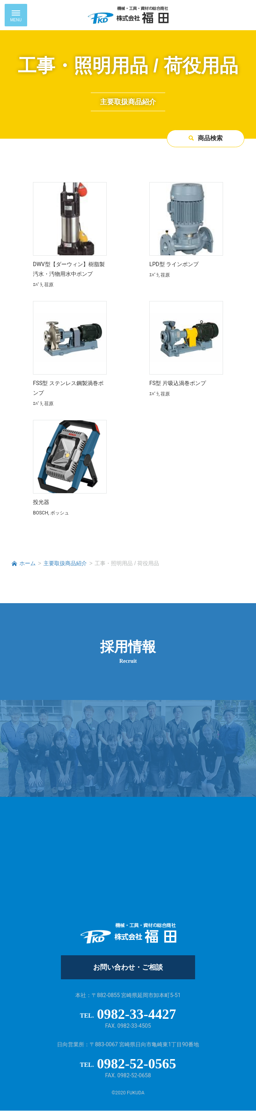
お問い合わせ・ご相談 (128, 968)
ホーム (27, 564)
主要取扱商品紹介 (65, 564)
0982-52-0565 (136, 1064)
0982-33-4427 (136, 1014)
